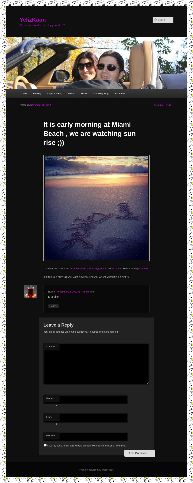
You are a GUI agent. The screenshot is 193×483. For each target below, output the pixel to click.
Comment (51, 346)
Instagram (119, 93)
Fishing (37, 93)
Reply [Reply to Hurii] (53, 306)
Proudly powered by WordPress (96, 470)
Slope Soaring (54, 93)
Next (169, 105)
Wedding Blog (101, 93)
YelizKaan (32, 20)
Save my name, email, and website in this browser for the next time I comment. (86, 445)
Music (71, 93)
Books (84, 93)
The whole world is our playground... (88, 268)
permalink (142, 268)
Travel (23, 93)
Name (51, 399)
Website (50, 435)
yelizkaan (116, 268)
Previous (157, 105)
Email (51, 418)
